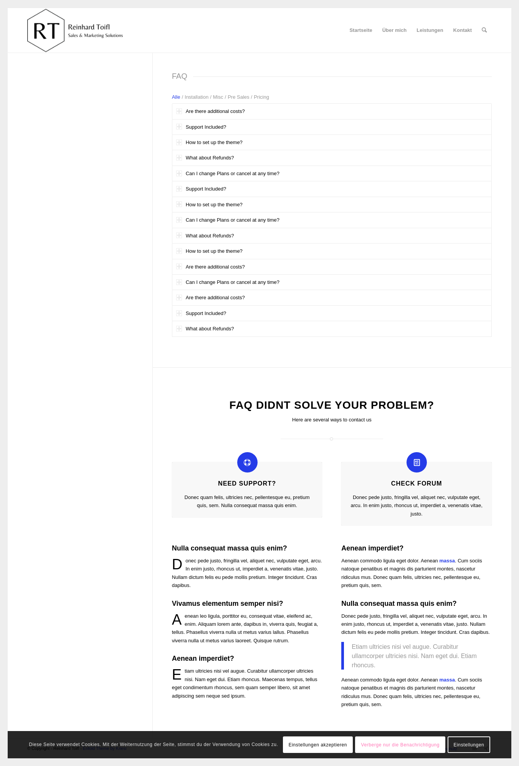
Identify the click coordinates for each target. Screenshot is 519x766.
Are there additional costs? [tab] (210, 111)
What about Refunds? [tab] (205, 158)
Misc (218, 97)
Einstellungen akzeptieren (318, 745)
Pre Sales (238, 97)
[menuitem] (360, 30)
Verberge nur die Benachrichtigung (400, 745)
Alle (176, 97)
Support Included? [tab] (201, 126)
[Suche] (484, 30)
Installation (196, 97)
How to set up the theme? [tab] (209, 142)
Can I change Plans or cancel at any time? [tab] (227, 173)
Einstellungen (469, 745)
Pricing (261, 97)
